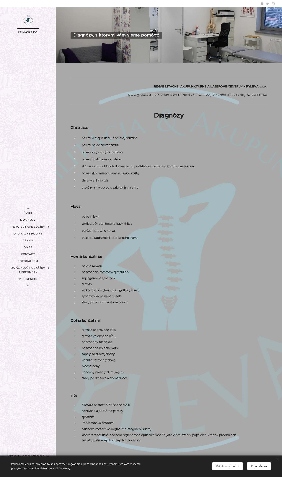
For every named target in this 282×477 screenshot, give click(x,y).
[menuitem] (28, 213)
